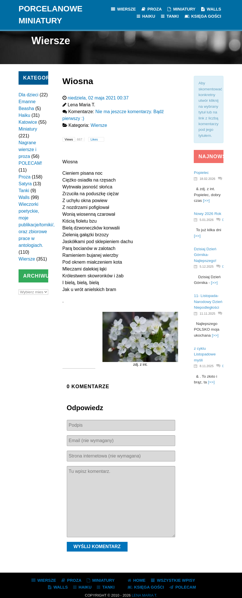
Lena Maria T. (144, 595)
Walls (24, 197)
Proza (25, 176)
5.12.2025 (206, 266)
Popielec (201, 172)
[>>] (206, 200)
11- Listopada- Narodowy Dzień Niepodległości (208, 302)
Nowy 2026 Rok (207, 213)
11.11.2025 (207, 313)
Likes (94, 139)
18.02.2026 (207, 178)
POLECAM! (30, 163)
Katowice (28, 122)
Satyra (25, 183)
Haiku (24, 115)
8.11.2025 (206, 366)
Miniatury (28, 129)
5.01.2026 (206, 219)
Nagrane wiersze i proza (27, 149)
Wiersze (27, 259)
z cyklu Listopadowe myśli (204, 354)
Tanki (24, 190)
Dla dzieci (28, 94)
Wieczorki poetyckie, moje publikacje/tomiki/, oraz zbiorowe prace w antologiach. (37, 225)
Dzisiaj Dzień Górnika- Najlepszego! (205, 255)
